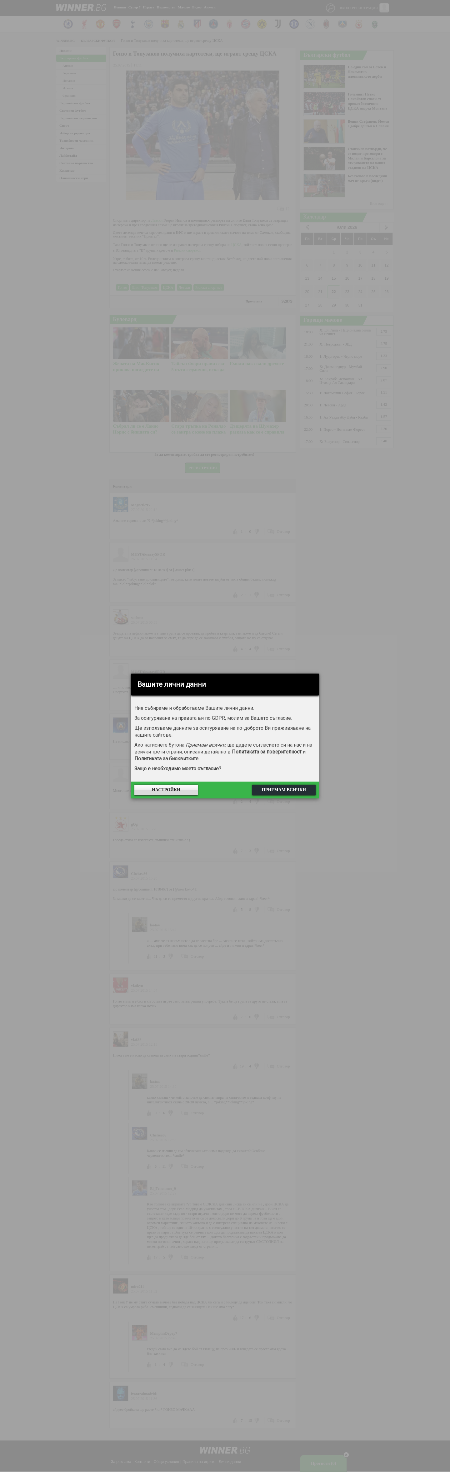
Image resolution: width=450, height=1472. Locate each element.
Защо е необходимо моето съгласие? (177, 769)
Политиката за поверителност (267, 752)
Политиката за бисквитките (166, 759)
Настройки (166, 790)
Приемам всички (284, 790)
